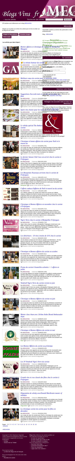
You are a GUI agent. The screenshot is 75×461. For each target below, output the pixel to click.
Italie (58, 46)
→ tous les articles (9, 19)
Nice (54, 48)
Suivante (5, 426)
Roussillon (46, 50)
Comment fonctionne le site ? (39, 445)
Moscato (51, 48)
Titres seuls (6, 37)
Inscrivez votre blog (36, 444)
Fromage (54, 46)
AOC (44, 40)
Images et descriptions (10, 34)
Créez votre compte (61, 80)
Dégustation (24, 405)
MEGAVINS (28, 23)
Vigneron (45, 51)
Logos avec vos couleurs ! (38, 448)
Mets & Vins (55, 108)
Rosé (65, 48)
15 (33, 424)
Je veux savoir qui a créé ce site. (40, 439)
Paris (57, 48)
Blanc (61, 40)
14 (31, 424)
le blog (6, 441)
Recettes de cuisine (9, 457)
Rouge (68, 48)
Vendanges (65, 50)
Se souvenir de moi (50, 75)
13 (29, 424)
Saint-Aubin (51, 50)
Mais (22, 340)
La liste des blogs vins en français (13, 451)
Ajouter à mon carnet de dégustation (33, 59)
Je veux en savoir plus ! (38, 438)
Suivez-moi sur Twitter (10, 442)
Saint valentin (58, 50)
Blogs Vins (32, 435)
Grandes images (25, 34)
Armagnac (47, 40)
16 (35, 424)
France (47, 45)
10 (22, 424)
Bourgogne (65, 40)
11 (24, 424)
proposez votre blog (55, 95)
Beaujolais (23, 185)
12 (26, 424)
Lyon (44, 48)
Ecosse (65, 42)
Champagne (47, 43)
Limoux (70, 46)
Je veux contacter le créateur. (39, 441)
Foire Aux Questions (37, 447)
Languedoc (63, 46)
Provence (60, 48)
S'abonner (35, 51)
